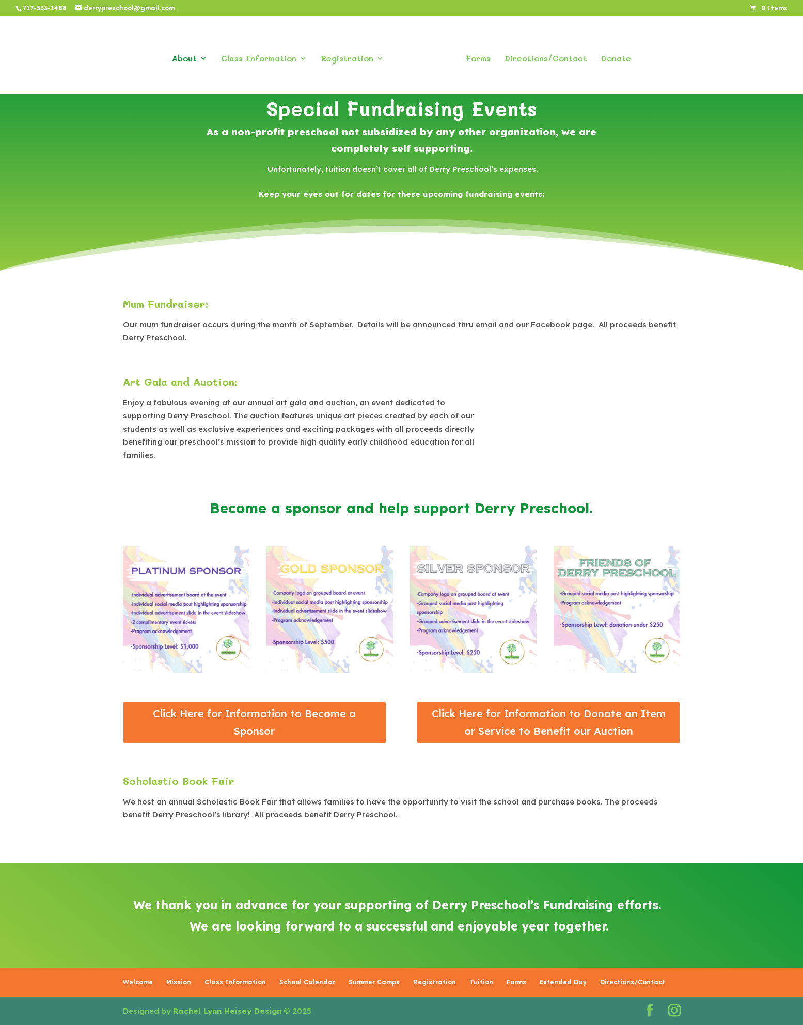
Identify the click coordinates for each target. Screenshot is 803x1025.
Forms (474, 55)
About (188, 55)
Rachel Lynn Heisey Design (227, 1011)
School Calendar (307, 982)
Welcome (138, 982)
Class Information (263, 55)
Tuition (481, 982)
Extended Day (563, 982)
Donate (612, 55)
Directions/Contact (541, 55)
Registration (351, 55)
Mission (178, 982)
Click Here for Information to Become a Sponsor (254, 722)
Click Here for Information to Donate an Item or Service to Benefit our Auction (549, 722)
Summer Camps (374, 982)
